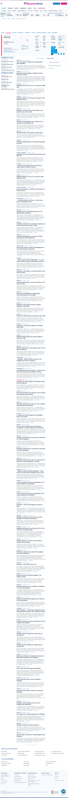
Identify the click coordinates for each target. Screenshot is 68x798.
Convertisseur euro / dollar (40, 755)
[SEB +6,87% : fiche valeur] (52, 14)
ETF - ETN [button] (30, 10)
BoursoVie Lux (54, 50)
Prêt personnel (26, 765)
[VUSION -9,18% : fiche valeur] (62, 14)
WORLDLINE (7, 37)
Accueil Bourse (4, 751)
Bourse (4, 8)
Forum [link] (49, 32)
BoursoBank (41, 8)
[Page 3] (29, 745)
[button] (1, 4)
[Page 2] (27, 745)
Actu (35, 8)
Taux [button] (41, 10)
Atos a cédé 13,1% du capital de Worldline (29, 668)
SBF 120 (23, 49)
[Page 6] (35, 745)
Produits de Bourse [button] (22, 10)
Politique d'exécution (8, 50)
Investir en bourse (49, 763)
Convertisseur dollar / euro (40, 753)
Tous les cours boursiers (5, 753)
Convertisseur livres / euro (56, 751)
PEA (46, 765)
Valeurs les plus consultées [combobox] (54, 62)
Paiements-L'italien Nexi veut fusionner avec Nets (31, 316)
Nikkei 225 (3, 13)
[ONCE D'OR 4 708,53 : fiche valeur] (29, 15)
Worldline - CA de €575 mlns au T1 (26, 564)
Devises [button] (45, 10)
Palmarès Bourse (21, 753)
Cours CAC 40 (4, 755)
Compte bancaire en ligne (6, 763)
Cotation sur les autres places (9, 51)
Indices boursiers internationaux (24, 751)
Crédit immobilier (26, 763)
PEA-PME (53, 48)
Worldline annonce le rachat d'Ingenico (28, 725)
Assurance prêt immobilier (51, 761)
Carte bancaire (4, 765)
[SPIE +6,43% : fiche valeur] (52, 15)
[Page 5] (33, 745)
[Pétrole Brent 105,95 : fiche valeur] (29, 14)
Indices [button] (14, 10)
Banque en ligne (4, 761)
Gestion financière (25, 46)
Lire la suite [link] (40, 161)
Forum (60, 10)
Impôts (30, 8)
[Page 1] (25, 745)
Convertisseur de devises (39, 751)
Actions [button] (9, 10)
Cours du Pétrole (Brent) (22, 755)
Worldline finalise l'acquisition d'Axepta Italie (30, 132)
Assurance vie (26, 761)
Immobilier (23, 8)
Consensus (27, 32)
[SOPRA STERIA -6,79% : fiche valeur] (62, 15)
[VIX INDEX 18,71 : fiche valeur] (41, 15)
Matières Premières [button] (53, 10)
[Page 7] (36, 745)
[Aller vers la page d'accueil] (34, 3)
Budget (16, 8)
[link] (2, 778)
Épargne (10, 8)
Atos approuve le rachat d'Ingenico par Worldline (31, 714)
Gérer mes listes (51, 68)
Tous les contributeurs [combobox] (40, 58)
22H (52, 54)
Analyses (14, 32)
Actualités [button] (4, 10)
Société (33, 32)
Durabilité (20, 32)
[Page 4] (31, 745)
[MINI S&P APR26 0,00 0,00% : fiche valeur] (14, 15)
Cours (2, 32)
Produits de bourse (41, 32)
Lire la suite (31, 69)
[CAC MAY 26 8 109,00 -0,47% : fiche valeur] (14, 14)
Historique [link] (54, 32)
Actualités (8, 32)
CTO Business (54, 52)
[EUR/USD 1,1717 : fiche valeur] (41, 14)
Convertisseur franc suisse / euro (57, 753)
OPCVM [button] (36, 10)
